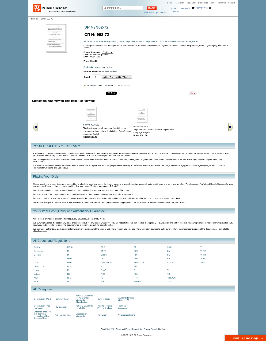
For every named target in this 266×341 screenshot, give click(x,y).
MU (68, 270)
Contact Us (137, 329)
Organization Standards (81, 315)
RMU (136, 266)
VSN (202, 262)
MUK (69, 266)
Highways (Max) (62, 299)
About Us (222, 3)
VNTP (203, 251)
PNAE (103, 270)
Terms (212, 3)
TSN (169, 282)
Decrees (37, 255)
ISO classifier (61, 307)
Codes (37, 247)
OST (103, 259)
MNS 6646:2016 (141, 127)
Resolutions (139, 262)
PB (102, 266)
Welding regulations (126, 315)
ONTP (103, 251)
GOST (37, 262)
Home (169, 3)
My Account (185, 8)
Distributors (203, 3)
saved (176, 12)
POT (103, 278)
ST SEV (170, 262)
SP (168, 259)
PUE (136, 251)
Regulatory (191, 3)
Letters (37, 274)
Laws (36, 270)
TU (201, 247)
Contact (231, 3)
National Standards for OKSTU (84, 307)
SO (168, 255)
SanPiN (137, 282)
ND (68, 274)
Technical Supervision (123, 307)
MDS (36, 282)
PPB (103, 282)
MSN (69, 259)
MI (68, 251)
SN (168, 251)
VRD (202, 259)
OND (103, 247)
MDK (36, 278)
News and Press (123, 329)
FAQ (113, 329)
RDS (136, 259)
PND (103, 274)
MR (68, 255)
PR (135, 247)
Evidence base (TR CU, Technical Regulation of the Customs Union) (42, 315)
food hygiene (107, 67)
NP (68, 282)
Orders (104, 255)
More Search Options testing (155, 13)
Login (175, 8)
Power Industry (103, 299)
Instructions (39, 266)
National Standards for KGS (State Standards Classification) (84, 299)
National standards (63, 315)
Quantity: (87, 77)
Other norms (106, 262)
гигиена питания (109, 71)
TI (168, 270)
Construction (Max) (42, 299)
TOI (168, 274)
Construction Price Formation (42, 307)
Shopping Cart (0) (201, 8)
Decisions (38, 251)
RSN (136, 274)
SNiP (169, 247)
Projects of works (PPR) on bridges (104, 307)
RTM (136, 278)
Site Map (161, 329)
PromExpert (102, 315)
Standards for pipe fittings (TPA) (126, 299)
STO (169, 266)
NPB (69, 278)
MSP (69, 262)
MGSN (70, 247)
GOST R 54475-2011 (92, 125)
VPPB (203, 255)
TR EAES (171, 278)
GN (35, 259)
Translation (179, 3)
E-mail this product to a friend (100, 85)
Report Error (126, 85)
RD (135, 255)
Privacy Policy (149, 329)
